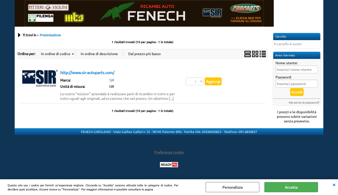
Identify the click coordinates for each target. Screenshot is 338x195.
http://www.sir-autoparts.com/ (87, 72)
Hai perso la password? (304, 102)
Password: (283, 77)
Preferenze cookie (169, 152)
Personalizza (232, 187)
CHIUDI (333, 184)
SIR (111, 80)
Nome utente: (287, 62)
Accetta (291, 187)
